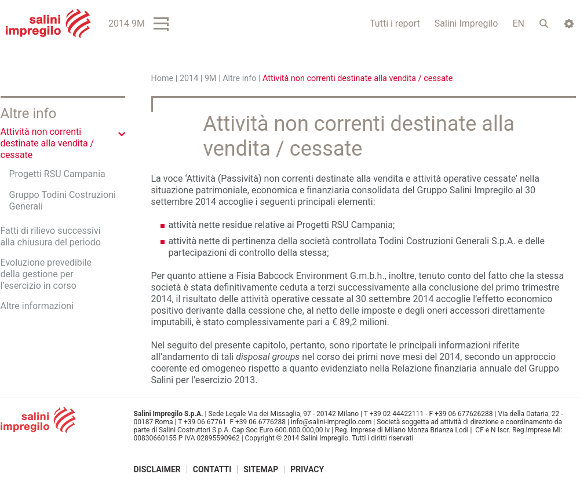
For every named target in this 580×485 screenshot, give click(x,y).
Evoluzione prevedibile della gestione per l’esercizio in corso (46, 274)
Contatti (212, 469)
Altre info (239, 78)
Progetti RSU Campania (57, 173)
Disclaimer (157, 469)
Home (162, 78)
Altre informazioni (37, 305)
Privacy (307, 469)
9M (211, 78)
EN (518, 23)
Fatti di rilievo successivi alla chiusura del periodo (51, 236)
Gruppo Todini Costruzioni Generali (62, 200)
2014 (189, 78)
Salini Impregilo (466, 23)
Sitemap (260, 469)
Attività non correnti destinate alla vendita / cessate (47, 143)
